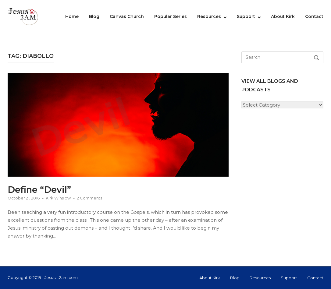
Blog (94, 16)
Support (246, 16)
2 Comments (89, 198)
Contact (314, 16)
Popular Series (170, 16)
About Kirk (283, 16)
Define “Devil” (39, 189)
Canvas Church (127, 16)
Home (72, 16)
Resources (209, 16)
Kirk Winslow (58, 198)
